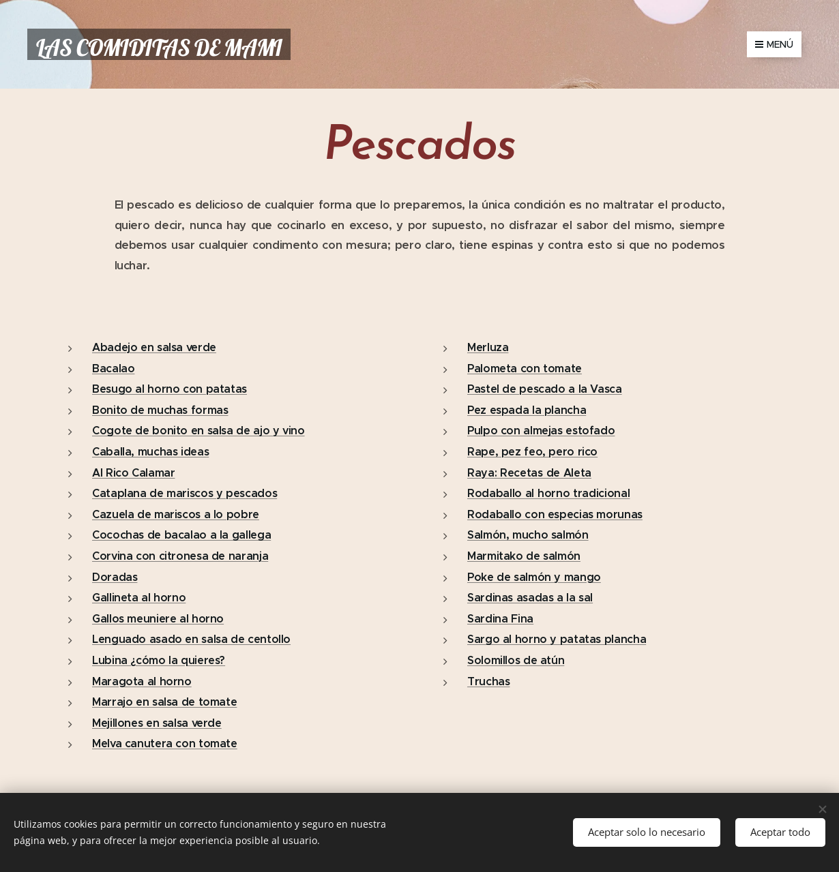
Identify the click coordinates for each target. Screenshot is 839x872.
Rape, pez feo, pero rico (532, 452)
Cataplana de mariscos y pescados (184, 493)
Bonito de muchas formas (160, 410)
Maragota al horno (142, 681)
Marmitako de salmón (523, 556)
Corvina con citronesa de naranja (180, 556)
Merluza (487, 347)
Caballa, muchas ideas (150, 452)
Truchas (488, 681)
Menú (774, 44)
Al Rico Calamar (133, 473)
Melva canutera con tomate (164, 743)
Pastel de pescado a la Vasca (544, 389)
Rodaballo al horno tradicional (548, 493)
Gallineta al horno (139, 597)
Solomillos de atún (515, 660)
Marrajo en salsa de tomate (164, 702)
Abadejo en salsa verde (154, 347)
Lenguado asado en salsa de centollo (191, 639)
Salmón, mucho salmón (528, 535)
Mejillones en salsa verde (157, 723)
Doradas (114, 577)
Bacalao (113, 368)
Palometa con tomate (524, 368)
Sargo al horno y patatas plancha (556, 639)
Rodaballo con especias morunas (555, 514)
